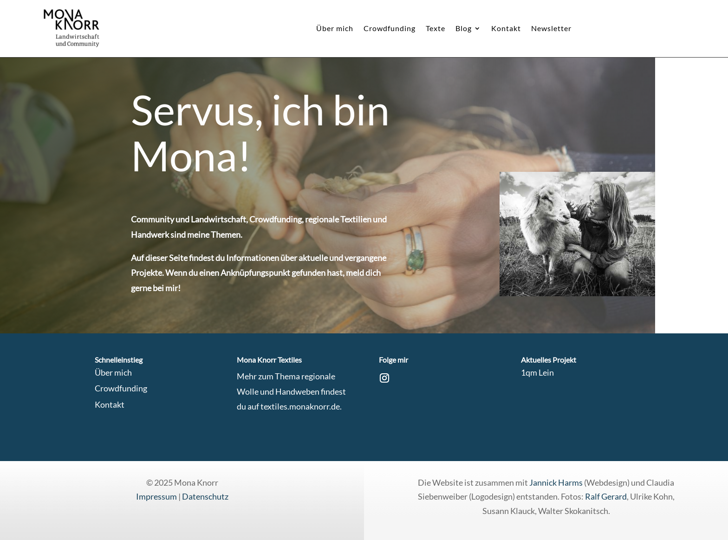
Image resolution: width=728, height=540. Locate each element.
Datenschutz (205, 496)
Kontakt (506, 29)
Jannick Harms (556, 482)
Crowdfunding (390, 29)
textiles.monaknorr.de (300, 406)
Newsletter (551, 29)
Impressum (156, 496)
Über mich (334, 29)
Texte (435, 29)
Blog (463, 29)
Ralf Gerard (606, 496)
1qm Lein (537, 372)
